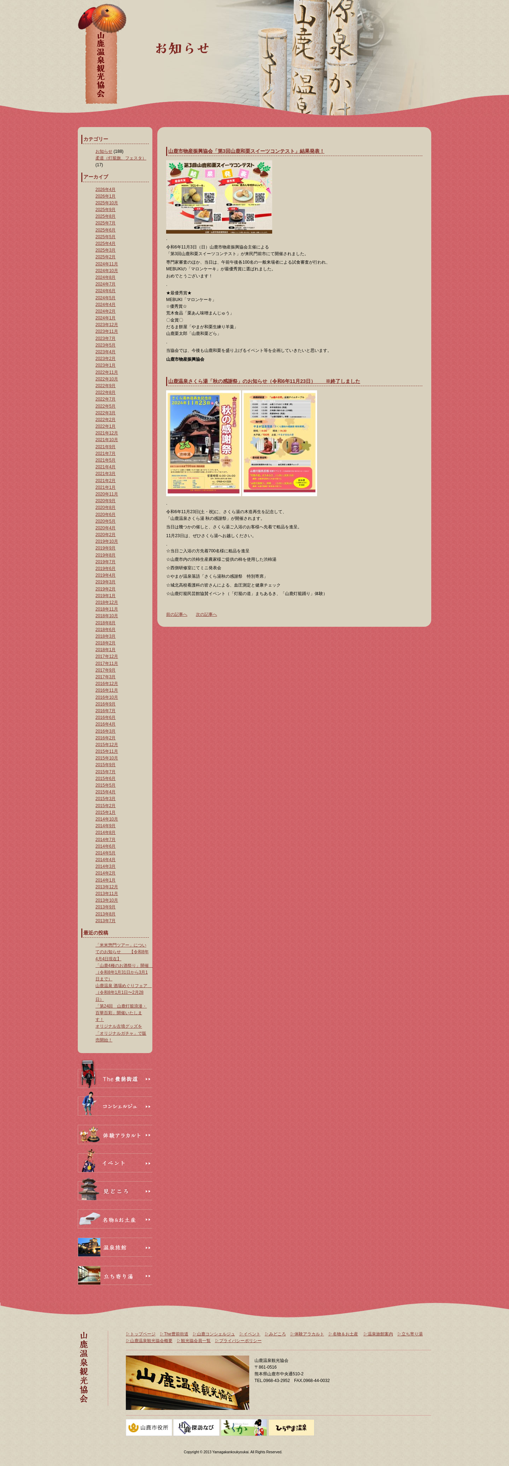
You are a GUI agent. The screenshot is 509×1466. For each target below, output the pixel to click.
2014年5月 (105, 853)
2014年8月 (105, 832)
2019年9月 (105, 548)
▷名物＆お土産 (343, 1334)
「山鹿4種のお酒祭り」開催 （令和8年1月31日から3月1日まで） (124, 972)
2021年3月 (105, 473)
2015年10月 (106, 758)
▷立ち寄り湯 (410, 1334)
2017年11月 (106, 663)
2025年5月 (105, 236)
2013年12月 (106, 886)
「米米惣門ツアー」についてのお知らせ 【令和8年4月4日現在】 (122, 952)
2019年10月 (106, 541)
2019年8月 (105, 555)
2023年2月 (105, 358)
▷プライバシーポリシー (238, 1340)
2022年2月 (105, 419)
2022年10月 (106, 379)
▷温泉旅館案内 (378, 1334)
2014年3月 (105, 866)
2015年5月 (105, 785)
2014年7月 (105, 839)
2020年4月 (105, 527)
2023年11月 (106, 331)
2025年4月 (105, 243)
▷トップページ (141, 1334)
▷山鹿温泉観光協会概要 (149, 1340)
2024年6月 (105, 290)
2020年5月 (105, 521)
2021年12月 (106, 433)
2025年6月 (105, 230)
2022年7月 (105, 399)
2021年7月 (105, 453)
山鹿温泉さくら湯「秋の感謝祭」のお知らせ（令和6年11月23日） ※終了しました (264, 381)
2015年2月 (105, 805)
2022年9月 (105, 385)
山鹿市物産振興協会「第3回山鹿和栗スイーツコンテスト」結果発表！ (246, 151)
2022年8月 (105, 392)
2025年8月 (105, 216)
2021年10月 (106, 439)
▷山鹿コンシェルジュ (214, 1334)
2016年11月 (106, 690)
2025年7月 (105, 223)
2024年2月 (105, 311)
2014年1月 (105, 880)
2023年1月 (105, 365)
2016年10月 (106, 697)
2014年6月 (105, 846)
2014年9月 (105, 825)
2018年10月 (106, 615)
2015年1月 (105, 812)
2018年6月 (105, 629)
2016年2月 (105, 737)
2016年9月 (105, 704)
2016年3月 (105, 731)
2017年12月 (106, 656)
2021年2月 (105, 480)
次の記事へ (206, 614)
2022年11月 (106, 372)
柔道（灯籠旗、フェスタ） (120, 158)
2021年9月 (105, 446)
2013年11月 (106, 893)
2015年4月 (105, 791)
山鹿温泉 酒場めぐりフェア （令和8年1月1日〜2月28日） (123, 992)
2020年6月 (105, 514)
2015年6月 (105, 778)
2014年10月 (106, 819)
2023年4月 (105, 351)
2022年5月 (105, 406)
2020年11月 (106, 494)
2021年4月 (105, 466)
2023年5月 (105, 345)
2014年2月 (105, 873)
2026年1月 (105, 196)
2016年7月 (105, 710)
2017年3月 (105, 676)
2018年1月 (105, 649)
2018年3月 (105, 636)
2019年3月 (105, 581)
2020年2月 (105, 534)
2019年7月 (105, 561)
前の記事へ (176, 614)
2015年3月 (105, 798)
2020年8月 (105, 507)
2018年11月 (106, 609)
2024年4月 (105, 304)
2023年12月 (106, 324)
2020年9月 (105, 500)
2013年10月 (106, 900)
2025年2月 (105, 256)
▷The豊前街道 (174, 1334)
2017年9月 (105, 670)
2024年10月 (106, 270)
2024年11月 (106, 264)
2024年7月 (105, 284)
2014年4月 (105, 859)
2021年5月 (105, 460)
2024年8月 (105, 277)
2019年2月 (105, 589)
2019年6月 (105, 568)
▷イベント (250, 1334)
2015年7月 (105, 771)
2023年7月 (105, 338)
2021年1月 (105, 487)
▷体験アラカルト (307, 1334)
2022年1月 (105, 426)
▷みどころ (275, 1334)
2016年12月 (106, 683)
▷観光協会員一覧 (194, 1340)
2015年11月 (106, 751)
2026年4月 (105, 189)
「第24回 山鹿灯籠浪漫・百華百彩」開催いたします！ (121, 1013)
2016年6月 (105, 717)
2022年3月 (105, 412)
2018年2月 (105, 643)
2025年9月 (105, 209)
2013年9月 (105, 907)
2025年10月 (106, 202)
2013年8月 (105, 914)
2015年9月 (105, 764)
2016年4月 (105, 724)
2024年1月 (105, 318)
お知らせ (103, 151)
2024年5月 (105, 297)
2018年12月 (106, 602)
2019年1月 (105, 595)
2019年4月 (105, 575)
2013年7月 (105, 920)
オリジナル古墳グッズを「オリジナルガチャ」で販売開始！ (120, 1033)
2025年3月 (105, 250)
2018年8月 (105, 622)
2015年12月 (106, 744)
